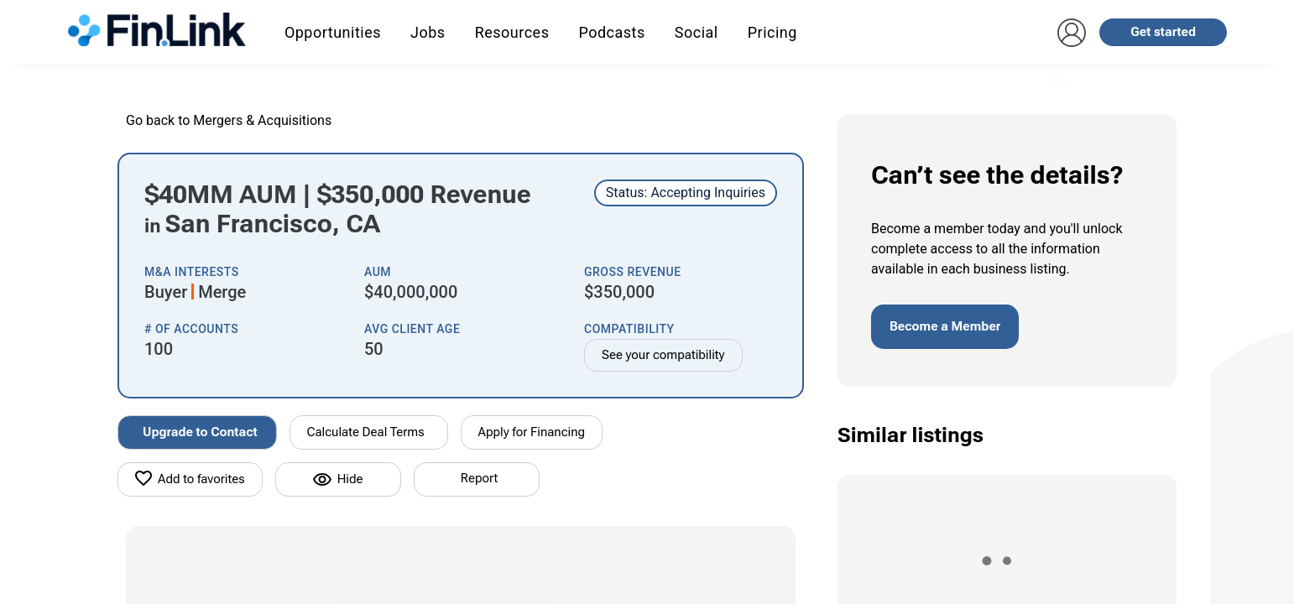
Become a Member (945, 326)
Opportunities (332, 32)
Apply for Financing (532, 432)
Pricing (772, 32)
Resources (512, 32)
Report (479, 478)
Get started (1163, 31)
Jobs (428, 32)
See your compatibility (663, 354)
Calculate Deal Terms (366, 432)
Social (696, 32)
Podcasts (611, 32)
